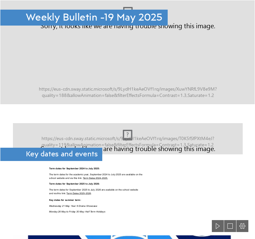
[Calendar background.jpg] (127, 134)
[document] (127, 119)
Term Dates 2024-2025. (95, 178)
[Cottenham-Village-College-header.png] (127, 52)
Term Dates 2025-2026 (78, 193)
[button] (218, 226)
